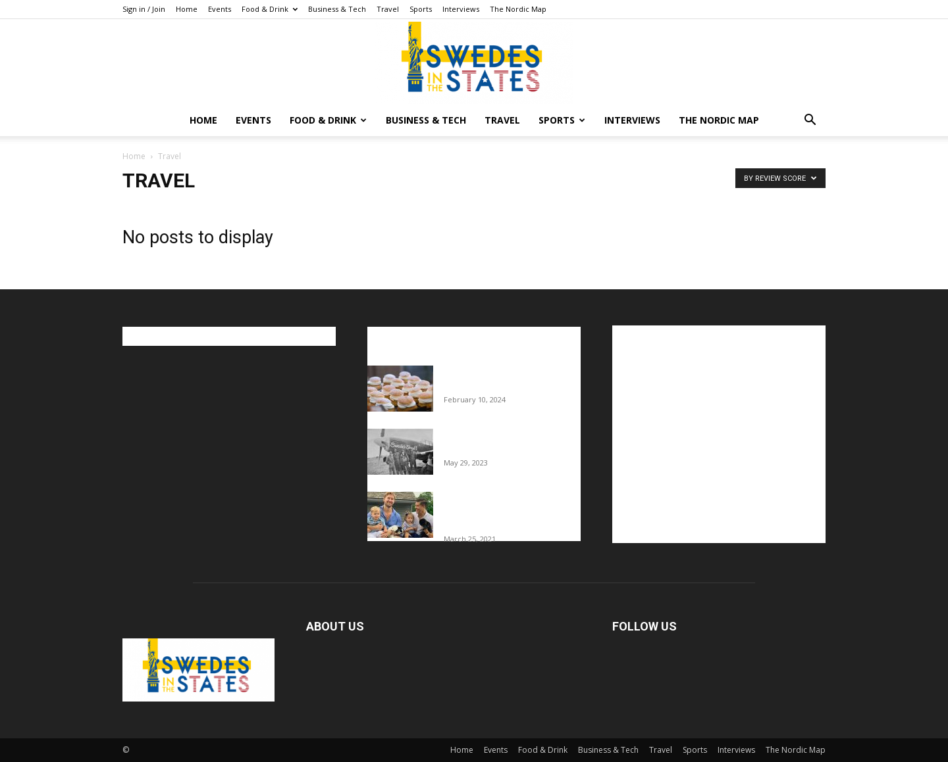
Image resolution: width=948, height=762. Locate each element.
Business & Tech (337, 9)
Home (187, 9)
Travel (388, 9)
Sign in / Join (143, 9)
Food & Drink (270, 9)
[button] (810, 121)
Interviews (460, 9)
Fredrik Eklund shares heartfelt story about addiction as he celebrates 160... (507, 511)
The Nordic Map (518, 9)
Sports (420, 9)
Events (219, 9)
